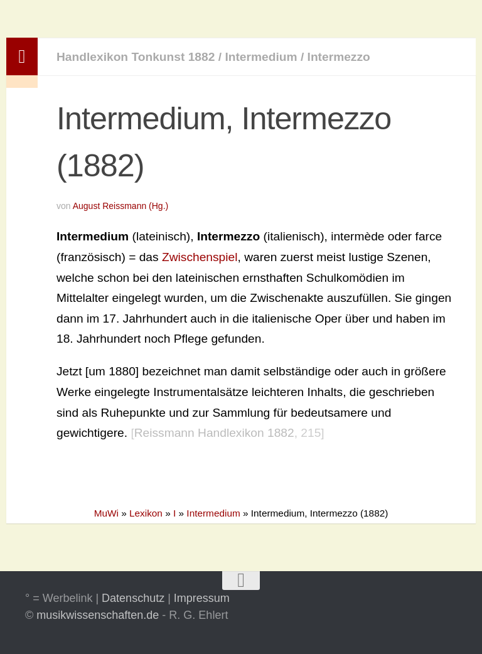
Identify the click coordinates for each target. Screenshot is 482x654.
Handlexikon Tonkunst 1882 (135, 56)
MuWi (106, 513)
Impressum (202, 598)
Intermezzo (339, 56)
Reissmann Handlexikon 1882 (214, 432)
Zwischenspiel (200, 257)
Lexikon (146, 513)
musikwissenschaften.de (97, 615)
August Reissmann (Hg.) (121, 206)
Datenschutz (133, 598)
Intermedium (261, 56)
